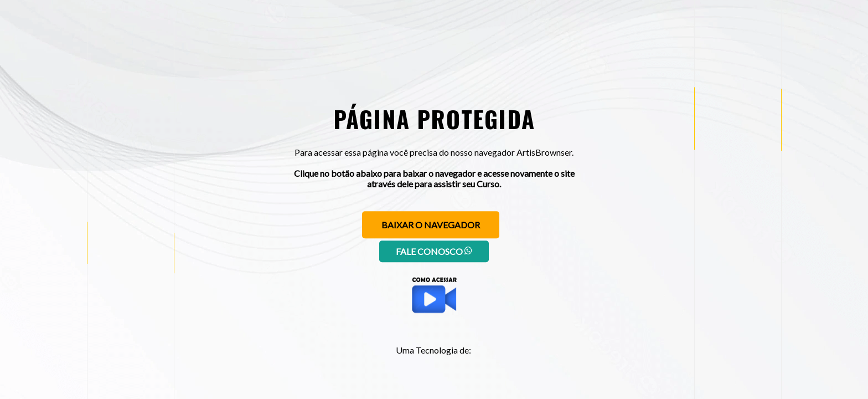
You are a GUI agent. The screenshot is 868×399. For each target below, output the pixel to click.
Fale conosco (434, 251)
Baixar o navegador (430, 224)
